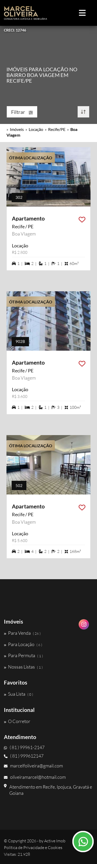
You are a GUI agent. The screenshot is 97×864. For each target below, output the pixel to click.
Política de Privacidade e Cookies (33, 847)
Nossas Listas (23, 667)
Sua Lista (18, 694)
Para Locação (23, 644)
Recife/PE (56, 129)
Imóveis (17, 129)
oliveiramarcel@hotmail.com (35, 777)
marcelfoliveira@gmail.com (33, 765)
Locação (36, 129)
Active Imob (54, 840)
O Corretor (17, 721)
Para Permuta (23, 655)
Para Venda (22, 633)
